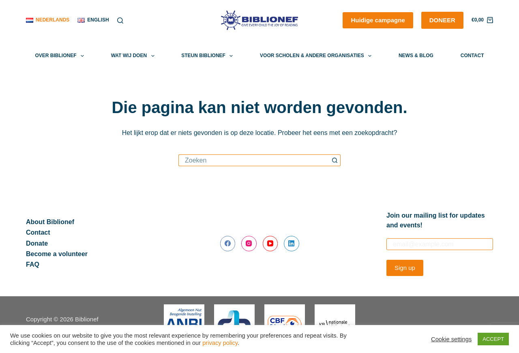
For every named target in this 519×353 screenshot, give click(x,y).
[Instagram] (249, 243)
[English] (93, 20)
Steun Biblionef (208, 56)
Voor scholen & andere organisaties (317, 56)
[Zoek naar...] (253, 160)
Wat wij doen (134, 56)
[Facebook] (228, 243)
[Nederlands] (47, 20)
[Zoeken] (120, 20)
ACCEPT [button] (493, 339)
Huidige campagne (378, 20)
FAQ (32, 264)
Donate (37, 243)
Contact (472, 55)
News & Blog (416, 55)
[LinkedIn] (291, 243)
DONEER (442, 20)
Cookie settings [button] (451, 339)
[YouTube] (270, 243)
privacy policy (220, 343)
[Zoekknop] (335, 160)
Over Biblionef (61, 56)
